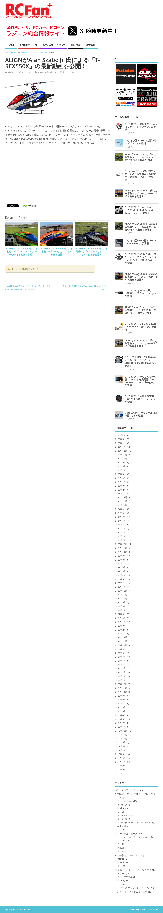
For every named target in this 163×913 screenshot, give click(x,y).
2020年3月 (120, 719)
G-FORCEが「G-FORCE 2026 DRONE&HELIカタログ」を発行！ (140, 326)
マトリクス (122, 819)
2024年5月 (120, 524)
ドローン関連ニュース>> (127, 833)
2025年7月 (120, 470)
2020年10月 (121, 691)
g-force (120, 859)
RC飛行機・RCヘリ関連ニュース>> (59, 72)
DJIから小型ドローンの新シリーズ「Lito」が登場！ (140, 142)
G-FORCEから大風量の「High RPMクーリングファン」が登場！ (141, 126)
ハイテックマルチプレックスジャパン (133, 822)
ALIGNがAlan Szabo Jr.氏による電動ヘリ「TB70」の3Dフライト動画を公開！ (141, 343)
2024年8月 (120, 513)
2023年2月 (120, 583)
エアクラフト (123, 815)
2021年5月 (120, 664)
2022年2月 (120, 629)
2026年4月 (120, 435)
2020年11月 (121, 687)
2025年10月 (121, 458)
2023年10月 (121, 551)
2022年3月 (120, 625)
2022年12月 (121, 590)
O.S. (119, 811)
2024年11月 (121, 501)
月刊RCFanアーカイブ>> (127, 790)
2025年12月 (121, 450)
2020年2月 (120, 723)
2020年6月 (120, 707)
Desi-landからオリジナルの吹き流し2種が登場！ (141, 414)
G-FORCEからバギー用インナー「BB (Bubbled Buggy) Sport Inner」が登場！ (140, 209)
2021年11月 (121, 641)
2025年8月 (120, 466)
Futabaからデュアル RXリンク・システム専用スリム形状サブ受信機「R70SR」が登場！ (140, 175)
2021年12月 (121, 637)
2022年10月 (121, 598)
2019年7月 (120, 750)
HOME (10, 45)
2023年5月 (120, 571)
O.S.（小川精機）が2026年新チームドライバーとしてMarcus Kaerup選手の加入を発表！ (140, 361)
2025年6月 (120, 474)
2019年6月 (120, 754)
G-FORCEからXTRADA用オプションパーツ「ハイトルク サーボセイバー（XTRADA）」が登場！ (140, 258)
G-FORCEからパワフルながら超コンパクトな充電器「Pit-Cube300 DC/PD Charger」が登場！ (140, 381)
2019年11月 (121, 734)
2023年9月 (120, 555)
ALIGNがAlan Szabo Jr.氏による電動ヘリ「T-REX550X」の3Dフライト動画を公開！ (91, 251)
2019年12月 (121, 730)
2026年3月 (120, 439)
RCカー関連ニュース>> (126, 855)
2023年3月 (120, 579)
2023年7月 (120, 563)
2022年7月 (120, 610)
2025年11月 (121, 454)
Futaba (120, 808)
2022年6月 (120, 614)
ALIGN (40, 72)
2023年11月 (121, 547)
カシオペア (122, 804)
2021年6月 (120, 660)
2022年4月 (120, 621)
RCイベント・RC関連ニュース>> (131, 891)
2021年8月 (120, 653)
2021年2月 (120, 676)
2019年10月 (121, 738)
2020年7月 (120, 703)
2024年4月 (120, 528)
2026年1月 (120, 446)
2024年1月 (120, 540)
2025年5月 (120, 478)
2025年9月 (120, 462)
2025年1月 (120, 493)
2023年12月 (121, 544)
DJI (118, 848)
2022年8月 (120, 606)
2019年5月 (120, 757)
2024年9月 (120, 509)
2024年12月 (121, 497)
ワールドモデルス (125, 801)
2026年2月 (120, 443)
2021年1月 (120, 680)
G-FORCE (121, 829)
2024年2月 (120, 536)
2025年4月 (120, 481)
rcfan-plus (12, 72)
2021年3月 (120, 672)
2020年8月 (120, 699)
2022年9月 (120, 602)
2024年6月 (120, 520)
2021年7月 (120, 656)
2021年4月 (120, 668)
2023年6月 (120, 567)
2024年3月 (120, 532)
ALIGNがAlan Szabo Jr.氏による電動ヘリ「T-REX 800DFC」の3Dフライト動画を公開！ (21, 251)
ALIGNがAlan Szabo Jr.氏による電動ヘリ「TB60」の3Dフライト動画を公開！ (56, 251)
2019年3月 (120, 765)
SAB (119, 797)
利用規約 (75, 45)
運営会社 (90, 45)
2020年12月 (121, 684)
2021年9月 (120, 649)
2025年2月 (120, 489)
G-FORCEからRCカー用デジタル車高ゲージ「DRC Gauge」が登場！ (141, 293)
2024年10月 (121, 505)
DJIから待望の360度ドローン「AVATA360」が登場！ (140, 242)
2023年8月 (120, 559)
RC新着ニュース (28, 45)
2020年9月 (120, 695)
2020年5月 (120, 711)
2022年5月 (120, 617)
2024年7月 (120, 516)
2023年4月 (120, 575)
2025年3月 (120, 485)
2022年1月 (120, 633)
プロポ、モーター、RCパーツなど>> (133, 870)
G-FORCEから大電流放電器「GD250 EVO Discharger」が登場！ (140, 398)
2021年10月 (121, 645)
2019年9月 (120, 742)
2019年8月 (120, 746)
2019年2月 (120, 769)
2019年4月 (120, 761)
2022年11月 (121, 594)
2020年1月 (120, 726)
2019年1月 (120, 773)
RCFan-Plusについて (54, 45)
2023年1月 (120, 586)
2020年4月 (120, 715)
